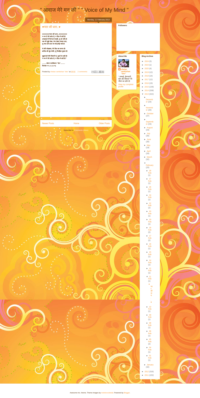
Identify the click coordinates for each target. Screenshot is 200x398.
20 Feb (149, 212)
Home (76, 123)
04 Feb (149, 348)
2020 (147, 68)
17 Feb (149, 237)
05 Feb (149, 340)
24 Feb (149, 196)
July (148, 133)
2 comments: (83, 72)
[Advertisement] (76, 96)
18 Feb (149, 229)
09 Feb (149, 316)
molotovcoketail (107, 393)
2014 (147, 90)
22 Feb (149, 204)
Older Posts (104, 123)
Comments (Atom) (81, 130)
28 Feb (149, 172)
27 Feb (149, 180)
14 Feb (149, 261)
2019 (147, 72)
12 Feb (149, 269)
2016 (147, 83)
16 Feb (149, 245)
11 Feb (149, 277)
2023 (147, 65)
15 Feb (149, 253)
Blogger (127, 393)
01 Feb (149, 357)
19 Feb (149, 220)
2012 (147, 371)
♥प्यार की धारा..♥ (51, 27)
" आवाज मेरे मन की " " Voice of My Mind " (84, 10)
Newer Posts (48, 123)
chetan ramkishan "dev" (125, 71)
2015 (147, 87)
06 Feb (149, 332)
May (148, 145)
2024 (147, 61)
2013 (147, 94)
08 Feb (149, 324)
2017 (147, 79)
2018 (147, 76)
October (150, 113)
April (149, 151)
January (150, 365)
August (150, 128)
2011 (147, 375)
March (149, 157)
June (149, 139)
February (149, 165)
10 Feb (149, 308)
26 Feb (149, 188)
